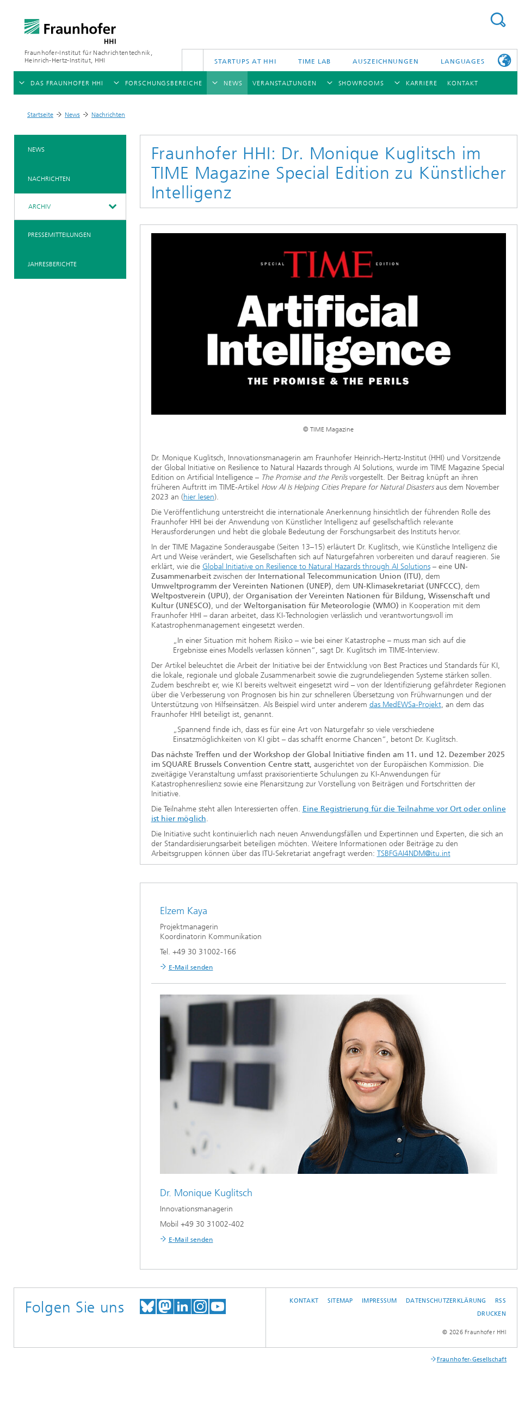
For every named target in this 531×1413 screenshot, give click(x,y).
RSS (500, 1300)
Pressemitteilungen (59, 235)
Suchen (498, 20)
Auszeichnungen (386, 61)
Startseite (40, 114)
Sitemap (340, 1300)
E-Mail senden (191, 967)
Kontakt (303, 1300)
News (72, 114)
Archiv (39, 206)
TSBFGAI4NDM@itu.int (413, 853)
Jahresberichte (52, 264)
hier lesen (198, 497)
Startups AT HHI (245, 61)
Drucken (491, 1313)
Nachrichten (108, 114)
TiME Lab (314, 61)
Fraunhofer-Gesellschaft (472, 1359)
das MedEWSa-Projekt (405, 704)
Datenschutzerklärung (446, 1300)
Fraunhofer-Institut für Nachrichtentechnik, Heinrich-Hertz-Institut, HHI (88, 56)
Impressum (379, 1300)
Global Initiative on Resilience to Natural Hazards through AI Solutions (316, 566)
